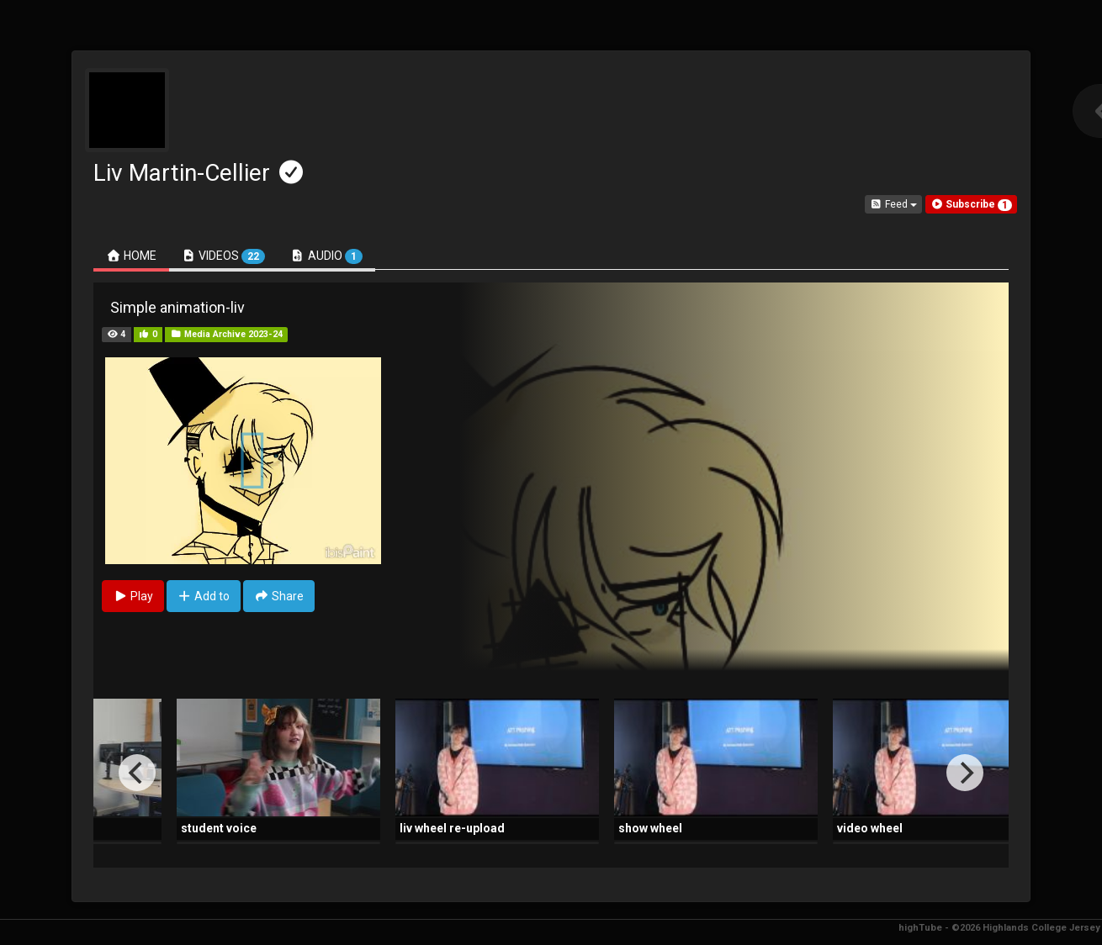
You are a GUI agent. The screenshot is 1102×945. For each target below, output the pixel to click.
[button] (971, 204)
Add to (203, 596)
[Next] (964, 772)
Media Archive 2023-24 (227, 334)
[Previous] (137, 772)
